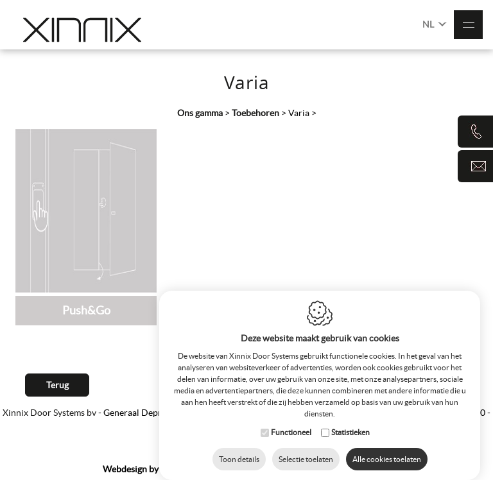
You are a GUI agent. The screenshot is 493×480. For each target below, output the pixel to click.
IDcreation (153, 469)
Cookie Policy (299, 469)
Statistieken (350, 419)
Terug (57, 385)
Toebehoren (255, 113)
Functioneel (291, 419)
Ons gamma (200, 113)
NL (434, 23)
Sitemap (248, 469)
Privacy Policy (362, 469)
